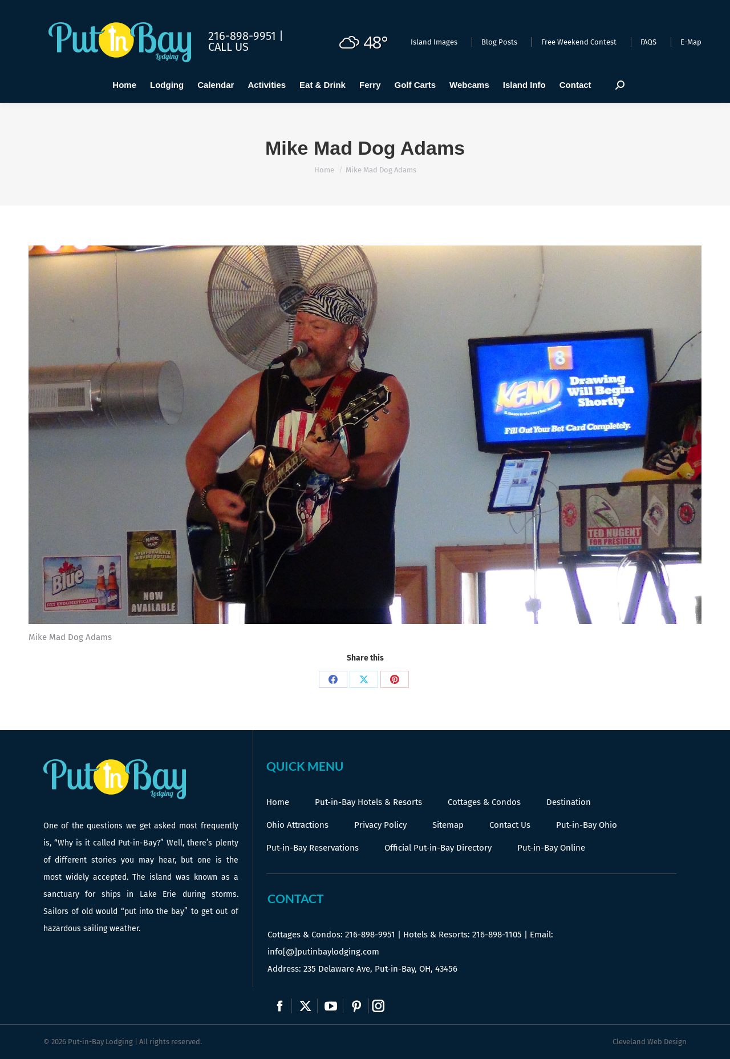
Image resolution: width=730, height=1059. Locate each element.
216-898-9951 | (245, 36)
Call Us (228, 47)
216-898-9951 (370, 934)
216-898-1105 (497, 934)
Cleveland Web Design (650, 1041)
